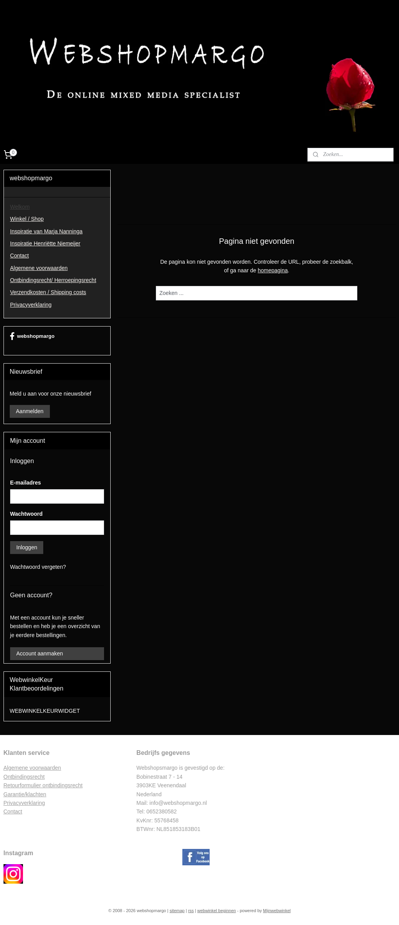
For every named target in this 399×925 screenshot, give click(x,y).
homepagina (273, 271)
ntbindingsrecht (26, 777)
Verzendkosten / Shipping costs (48, 292)
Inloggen (26, 547)
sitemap (177, 910)
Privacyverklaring (31, 305)
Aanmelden (30, 411)
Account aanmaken (39, 653)
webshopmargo (32, 336)
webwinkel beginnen (216, 910)
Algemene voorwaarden (39, 268)
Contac (12, 811)
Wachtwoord (26, 514)
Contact (19, 255)
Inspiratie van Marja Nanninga (46, 231)
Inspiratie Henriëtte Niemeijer (45, 243)
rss (191, 910)
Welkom (20, 207)
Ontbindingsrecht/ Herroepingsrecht (53, 280)
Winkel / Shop (27, 219)
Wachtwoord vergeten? (38, 567)
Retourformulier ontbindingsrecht (43, 785)
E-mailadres (25, 482)
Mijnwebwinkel (277, 910)
